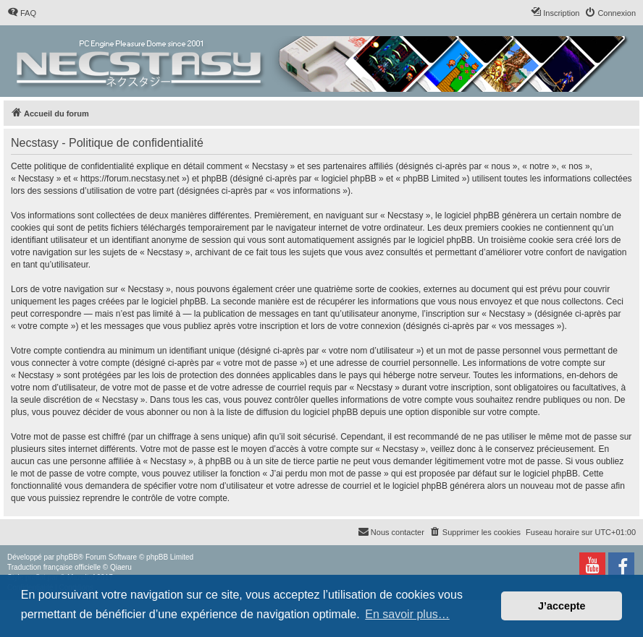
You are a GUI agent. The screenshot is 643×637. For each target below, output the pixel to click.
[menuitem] (21, 13)
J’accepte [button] (562, 606)
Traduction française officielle (54, 567)
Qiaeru (121, 567)
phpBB (67, 557)
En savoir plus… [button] (407, 614)
